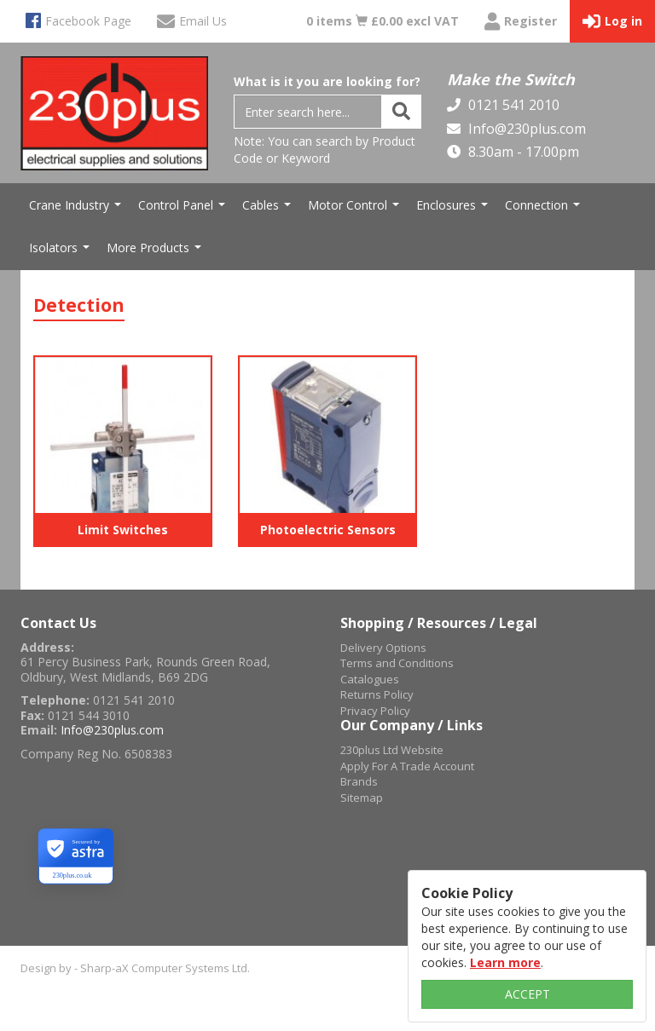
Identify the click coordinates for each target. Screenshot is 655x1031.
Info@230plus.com (525, 128)
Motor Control (355, 209)
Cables (268, 209)
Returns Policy (377, 694)
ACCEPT (527, 994)
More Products (156, 252)
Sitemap (361, 797)
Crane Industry (77, 209)
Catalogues (369, 679)
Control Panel (183, 209)
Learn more (505, 962)
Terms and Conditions (397, 663)
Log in (612, 22)
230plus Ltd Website (391, 749)
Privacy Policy (375, 710)
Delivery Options (383, 647)
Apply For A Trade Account (407, 766)
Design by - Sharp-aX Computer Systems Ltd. (135, 968)
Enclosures (454, 209)
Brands (359, 781)
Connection (544, 209)
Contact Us (58, 622)
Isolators (61, 252)
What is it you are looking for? (327, 81)
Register (520, 22)
